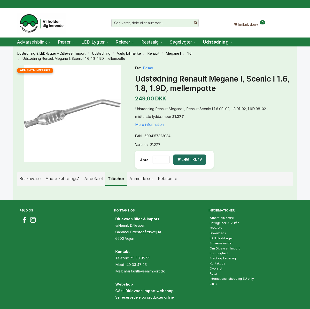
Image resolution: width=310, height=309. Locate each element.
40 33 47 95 (136, 264)
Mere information (149, 124)
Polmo (148, 68)
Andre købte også (62, 178)
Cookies (216, 228)
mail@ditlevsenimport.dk (144, 271)
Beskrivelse (30, 178)
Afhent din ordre (222, 218)
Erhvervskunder (221, 243)
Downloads (218, 233)
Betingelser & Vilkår (224, 223)
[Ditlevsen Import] (41, 21)
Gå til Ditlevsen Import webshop (144, 290)
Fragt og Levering (223, 258)
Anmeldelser (141, 178)
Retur (213, 273)
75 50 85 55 (140, 258)
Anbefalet (93, 178)
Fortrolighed (219, 253)
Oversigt (216, 268)
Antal (145, 160)
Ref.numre (167, 178)
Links (213, 284)
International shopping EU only (232, 278)
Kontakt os (217, 263)
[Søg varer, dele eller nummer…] (195, 23)
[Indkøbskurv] (249, 24)
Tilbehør (116, 178)
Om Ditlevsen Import (225, 248)
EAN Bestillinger (221, 238)
